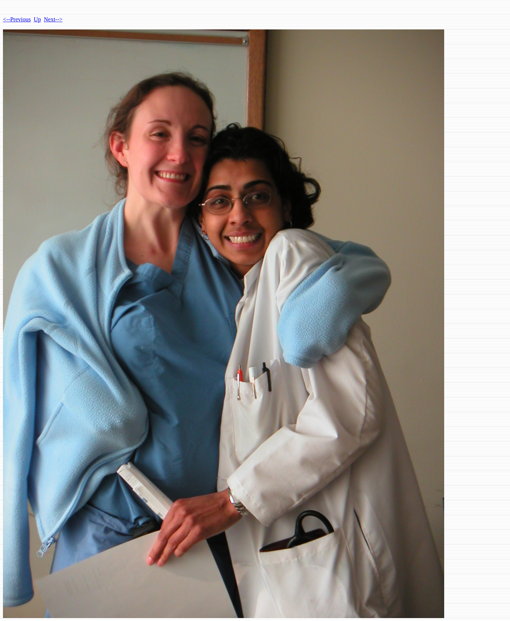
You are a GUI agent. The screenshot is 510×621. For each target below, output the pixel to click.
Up (37, 19)
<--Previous (17, 19)
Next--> (53, 19)
